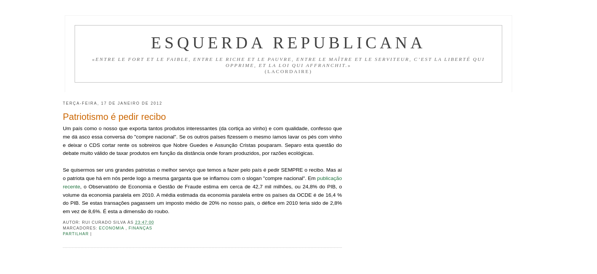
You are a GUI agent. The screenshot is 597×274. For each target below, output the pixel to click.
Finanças (140, 228)
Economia (112, 228)
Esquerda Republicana (288, 42)
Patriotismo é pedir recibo (114, 117)
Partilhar (76, 233)
